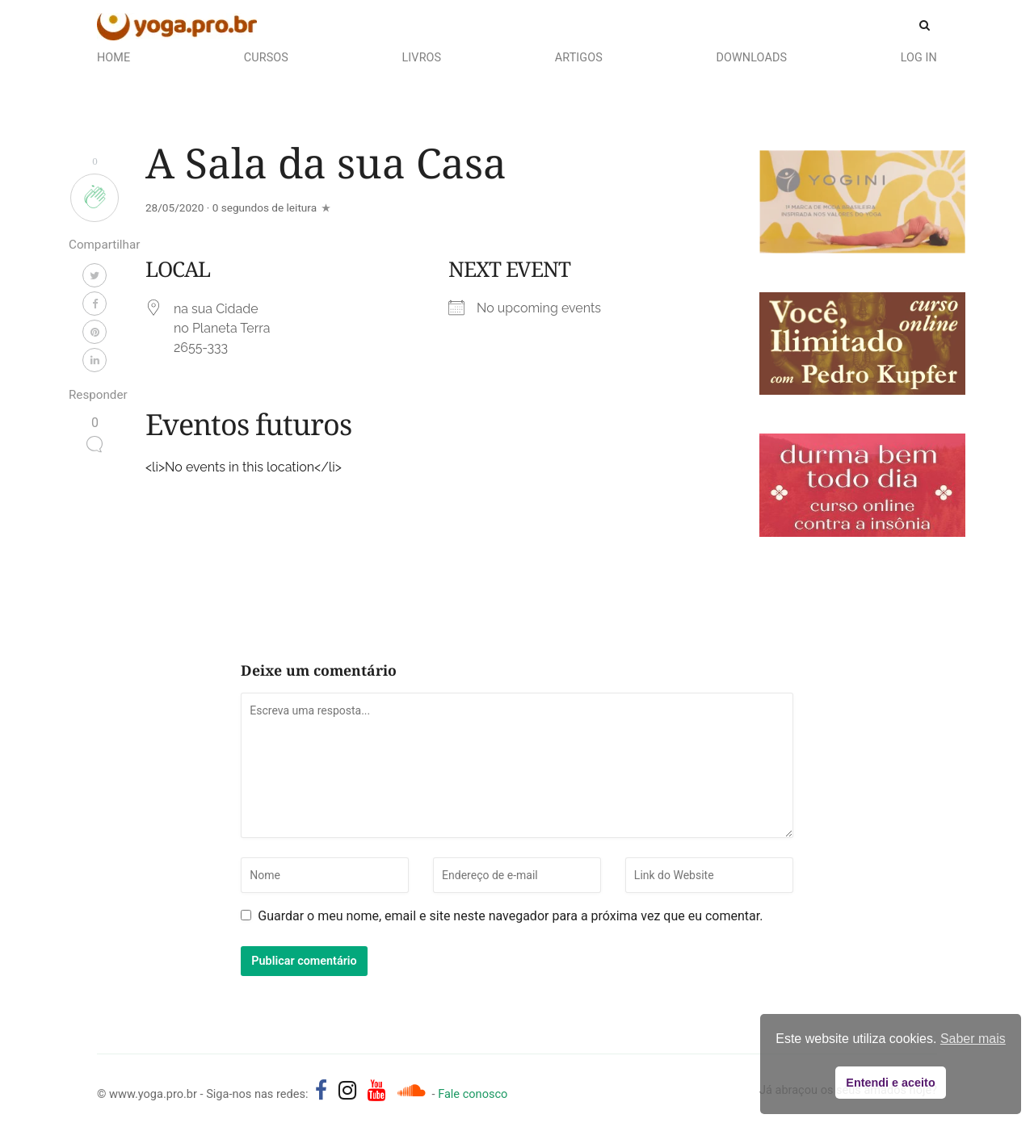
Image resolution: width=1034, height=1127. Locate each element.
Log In (919, 58)
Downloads (751, 58)
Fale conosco (472, 1094)
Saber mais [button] (973, 1038)
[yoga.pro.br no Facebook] (321, 1091)
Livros (422, 58)
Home (113, 58)
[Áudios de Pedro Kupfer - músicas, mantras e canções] (411, 1091)
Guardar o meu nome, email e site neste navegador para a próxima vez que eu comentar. (510, 916)
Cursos (266, 58)
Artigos (579, 58)
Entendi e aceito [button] (890, 1082)
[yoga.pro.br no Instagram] (347, 1091)
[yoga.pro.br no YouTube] (377, 1091)
